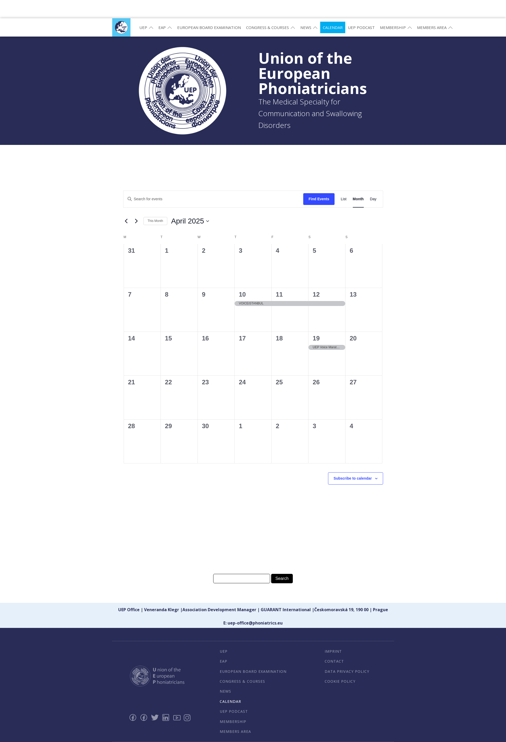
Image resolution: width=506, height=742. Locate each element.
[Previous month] (126, 221)
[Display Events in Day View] (373, 199)
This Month (155, 221)
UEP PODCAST (361, 27)
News (309, 27)
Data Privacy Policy (347, 671)
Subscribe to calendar (353, 478)
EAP (165, 27)
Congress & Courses (270, 27)
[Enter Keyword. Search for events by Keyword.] (213, 199)
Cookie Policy (340, 681)
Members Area (435, 27)
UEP (146, 27)
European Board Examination (209, 27)
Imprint (333, 651)
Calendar (333, 27)
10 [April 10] (242, 294)
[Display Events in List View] (344, 199)
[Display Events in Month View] (358, 199)
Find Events (318, 199)
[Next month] (136, 221)
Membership (396, 27)
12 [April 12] (316, 294)
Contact (334, 661)
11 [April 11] (279, 294)
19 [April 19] (316, 338)
